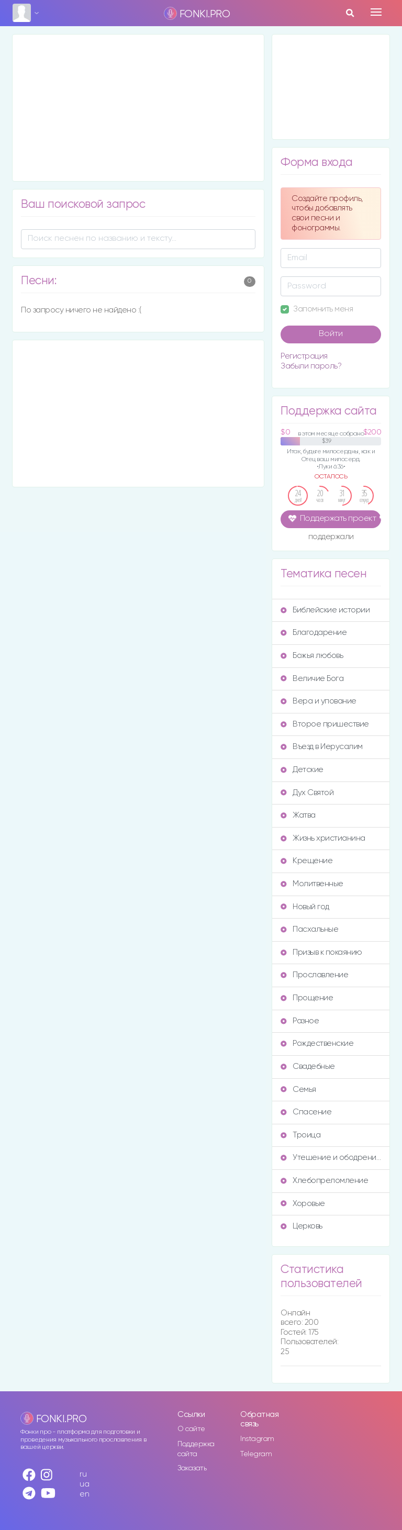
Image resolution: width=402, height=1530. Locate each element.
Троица (300, 1135)
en (84, 1494)
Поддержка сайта (196, 1449)
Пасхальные (309, 929)
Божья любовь (312, 656)
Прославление (314, 975)
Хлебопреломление (324, 1181)
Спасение (306, 1112)
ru (83, 1474)
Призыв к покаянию (321, 952)
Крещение (306, 861)
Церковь (301, 1226)
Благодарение (314, 632)
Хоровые (303, 1204)
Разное (300, 1021)
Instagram (257, 1439)
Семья (298, 1089)
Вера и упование (318, 701)
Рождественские (317, 1043)
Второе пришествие (325, 724)
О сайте (191, 1429)
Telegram (256, 1454)
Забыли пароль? (311, 366)
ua (84, 1484)
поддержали (331, 537)
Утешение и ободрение (331, 1158)
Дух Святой (307, 793)
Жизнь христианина (323, 838)
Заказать (191, 1468)
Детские (302, 770)
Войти (331, 334)
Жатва (298, 815)
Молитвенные (312, 884)
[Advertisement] (138, 108)
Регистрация (304, 356)
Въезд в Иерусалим (322, 747)
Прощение (307, 998)
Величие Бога (312, 679)
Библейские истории (325, 610)
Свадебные (308, 1066)
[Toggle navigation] (376, 12)
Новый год (305, 907)
